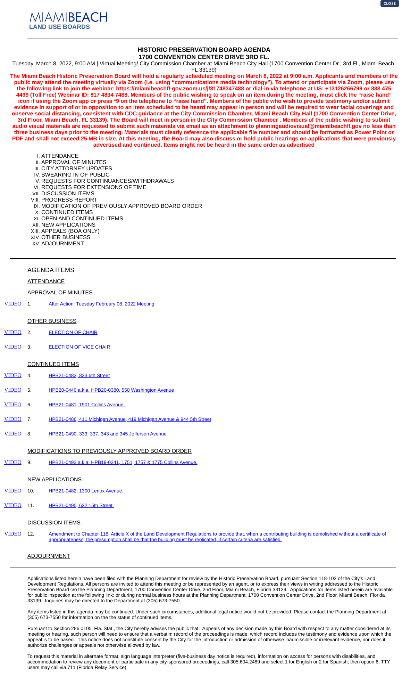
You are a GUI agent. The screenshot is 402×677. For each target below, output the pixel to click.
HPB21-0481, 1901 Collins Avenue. (87, 404)
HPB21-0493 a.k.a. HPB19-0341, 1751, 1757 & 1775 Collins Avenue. (123, 462)
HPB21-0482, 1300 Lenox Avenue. (86, 491)
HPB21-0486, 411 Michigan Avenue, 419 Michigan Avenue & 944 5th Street (130, 419)
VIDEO (13, 304)
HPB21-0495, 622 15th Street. (81, 505)
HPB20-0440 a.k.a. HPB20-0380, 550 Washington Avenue (111, 390)
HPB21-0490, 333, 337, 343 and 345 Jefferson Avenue (108, 434)
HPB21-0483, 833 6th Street (79, 375)
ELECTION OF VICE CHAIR (79, 347)
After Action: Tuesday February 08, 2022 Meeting (101, 304)
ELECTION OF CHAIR (73, 332)
